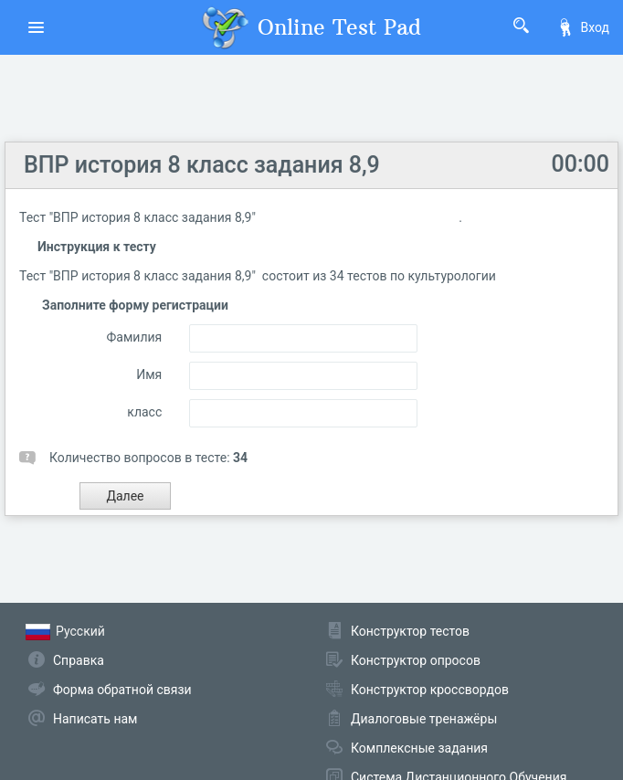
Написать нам (95, 718)
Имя (149, 374)
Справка (78, 660)
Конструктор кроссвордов (430, 689)
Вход (582, 27)
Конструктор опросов (415, 660)
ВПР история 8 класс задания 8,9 (202, 165)
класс (144, 412)
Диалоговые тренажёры (424, 718)
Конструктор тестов (410, 631)
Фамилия (135, 337)
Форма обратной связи (122, 689)
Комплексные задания (419, 748)
